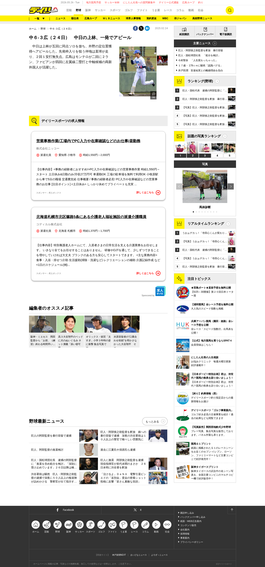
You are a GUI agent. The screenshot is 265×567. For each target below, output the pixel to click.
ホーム (32, 28)
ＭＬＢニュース (111, 18)
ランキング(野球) (200, 81)
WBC (165, 18)
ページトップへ (232, 510)
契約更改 (152, 18)
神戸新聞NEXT (119, 555)
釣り (200, 2)
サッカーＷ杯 (112, 2)
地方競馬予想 (93, 2)
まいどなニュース (138, 555)
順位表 (75, 18)
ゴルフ (129, 10)
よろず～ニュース (159, 555)
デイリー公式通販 (169, 2)
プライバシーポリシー (191, 542)
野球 (78, 10)
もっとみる (152, 421)
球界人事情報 (133, 18)
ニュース (60, 18)
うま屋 (156, 10)
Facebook (68, 510)
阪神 (88, 10)
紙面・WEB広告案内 (190, 521)
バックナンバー (205, 34)
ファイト (142, 10)
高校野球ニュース (202, 18)
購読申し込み (187, 513)
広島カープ (188, 2)
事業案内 (184, 538)
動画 (191, 10)
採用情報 (184, 533)
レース (168, 10)
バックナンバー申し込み (192, 517)
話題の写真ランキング (204, 136)
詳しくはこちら (148, 192)
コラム (180, 10)
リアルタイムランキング (206, 223)
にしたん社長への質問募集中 (139, 2)
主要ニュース (202, 43)
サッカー (100, 10)
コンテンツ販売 (188, 525)
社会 (200, 10)
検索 (230, 10)
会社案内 (184, 529)
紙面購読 (184, 34)
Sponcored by (154, 291)
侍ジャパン (180, 18)
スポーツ (115, 10)
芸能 (69, 10)
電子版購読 (225, 34)
